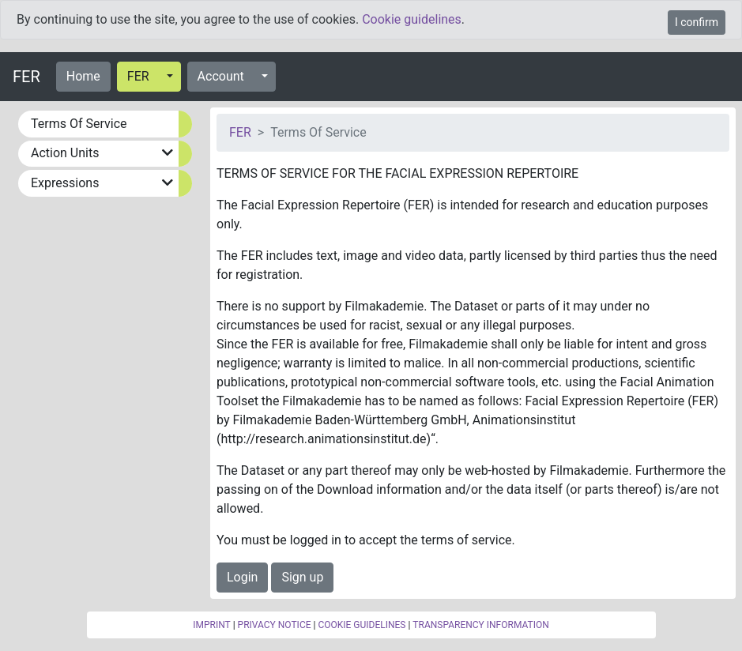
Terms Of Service (79, 123)
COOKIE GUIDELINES (361, 624)
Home (83, 76)
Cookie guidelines (411, 19)
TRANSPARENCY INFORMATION (480, 624)
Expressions (65, 182)
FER (26, 76)
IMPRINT (212, 624)
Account (221, 76)
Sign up (302, 577)
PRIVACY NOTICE (274, 624)
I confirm (696, 22)
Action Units (65, 152)
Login (242, 577)
